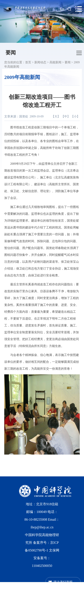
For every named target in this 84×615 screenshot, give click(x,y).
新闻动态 (40, 62)
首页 (28, 62)
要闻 (11, 52)
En (62, 9)
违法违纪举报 (62, 582)
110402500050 (42, 566)
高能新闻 (55, 62)
